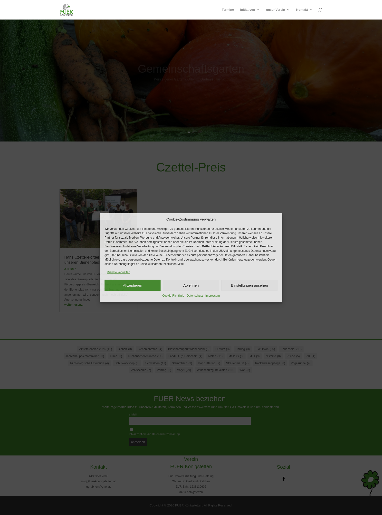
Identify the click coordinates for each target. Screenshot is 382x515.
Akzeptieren (132, 285)
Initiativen (247, 9)
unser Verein (275, 9)
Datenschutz (195, 295)
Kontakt (302, 9)
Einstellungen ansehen (249, 285)
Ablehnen (191, 285)
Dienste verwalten (118, 272)
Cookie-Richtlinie (173, 295)
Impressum (212, 295)
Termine (228, 9)
